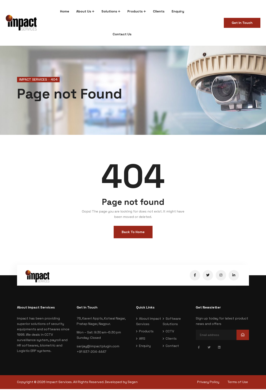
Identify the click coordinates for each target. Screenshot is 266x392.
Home (64, 11)
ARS (142, 341)
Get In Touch (242, 23)
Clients (159, 11)
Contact (172, 349)
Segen (133, 385)
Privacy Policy (208, 385)
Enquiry (178, 11)
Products (135, 11)
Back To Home (133, 235)
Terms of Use (238, 385)
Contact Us (122, 34)
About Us (83, 11)
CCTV (170, 334)
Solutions (109, 11)
